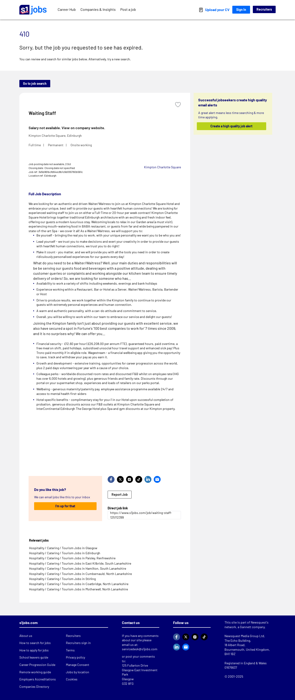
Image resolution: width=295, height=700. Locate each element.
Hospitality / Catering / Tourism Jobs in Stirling (62, 579)
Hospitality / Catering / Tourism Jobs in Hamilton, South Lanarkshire (77, 568)
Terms (70, 650)
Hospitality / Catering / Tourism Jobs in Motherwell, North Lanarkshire (78, 589)
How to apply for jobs (34, 650)
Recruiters (264, 9)
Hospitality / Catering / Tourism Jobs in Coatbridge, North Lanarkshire (78, 584)
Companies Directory (34, 686)
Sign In (241, 10)
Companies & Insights (98, 9)
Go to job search (35, 83)
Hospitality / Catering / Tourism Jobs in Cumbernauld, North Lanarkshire (80, 574)
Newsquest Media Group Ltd (244, 636)
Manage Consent (77, 665)
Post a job (128, 9)
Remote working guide (35, 672)
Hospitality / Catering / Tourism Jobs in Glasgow (63, 548)
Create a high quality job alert (232, 126)
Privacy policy (75, 657)
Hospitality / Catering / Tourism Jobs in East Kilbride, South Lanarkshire (80, 563)
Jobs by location (77, 672)
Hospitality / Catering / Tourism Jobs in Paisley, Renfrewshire (72, 558)
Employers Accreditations (37, 679)
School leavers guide (33, 657)
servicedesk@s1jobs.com (139, 649)
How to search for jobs (35, 643)
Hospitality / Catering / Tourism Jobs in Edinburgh (64, 553)
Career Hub (67, 9)
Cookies (71, 679)
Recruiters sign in (78, 643)
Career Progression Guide (37, 665)
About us (25, 636)
